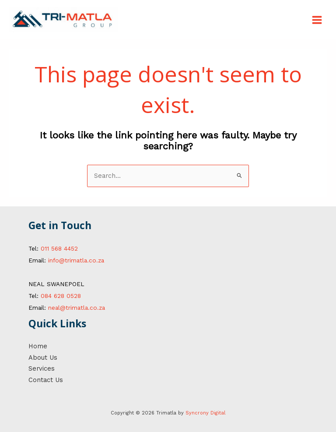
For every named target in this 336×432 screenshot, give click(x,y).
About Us (42, 357)
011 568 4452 (59, 248)
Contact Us (45, 380)
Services (41, 368)
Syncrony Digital (205, 413)
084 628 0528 (61, 295)
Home (37, 346)
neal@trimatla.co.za (76, 307)
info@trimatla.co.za (76, 260)
